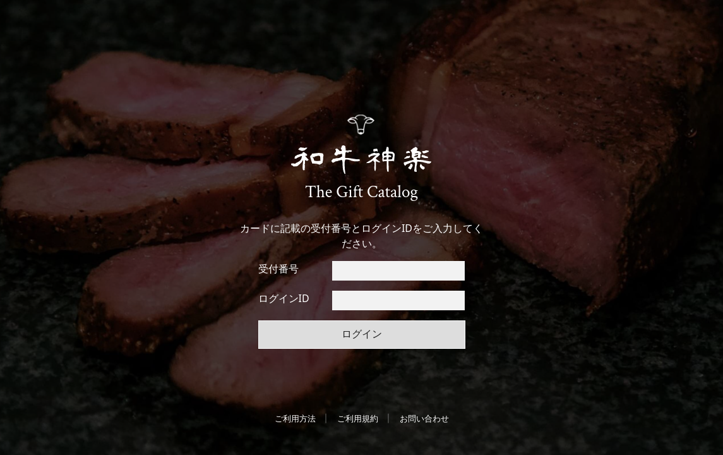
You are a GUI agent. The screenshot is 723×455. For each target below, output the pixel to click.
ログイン (362, 334)
